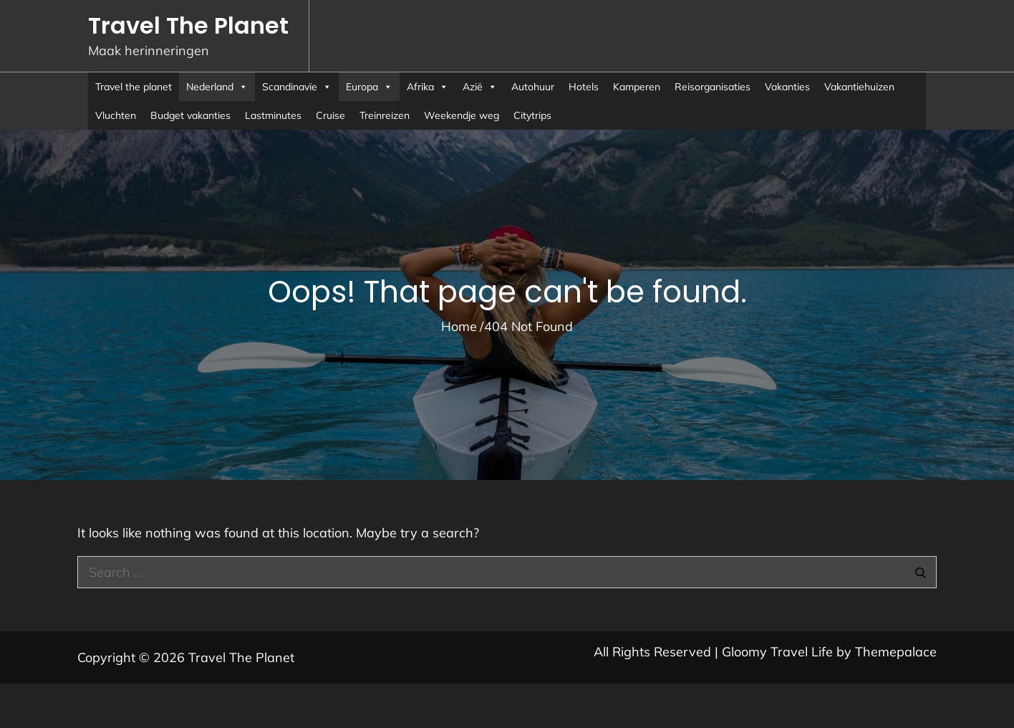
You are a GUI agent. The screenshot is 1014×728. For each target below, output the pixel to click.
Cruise (330, 115)
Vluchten (115, 115)
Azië (480, 86)
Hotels (584, 86)
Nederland (217, 86)
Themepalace (896, 651)
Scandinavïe (297, 86)
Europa (369, 86)
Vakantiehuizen (859, 86)
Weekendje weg (461, 115)
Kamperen (636, 86)
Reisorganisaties (712, 86)
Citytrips (532, 115)
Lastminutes (273, 115)
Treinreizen (384, 115)
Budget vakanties (190, 115)
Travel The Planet (188, 25)
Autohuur (532, 86)
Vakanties (787, 86)
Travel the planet (133, 86)
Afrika (427, 86)
